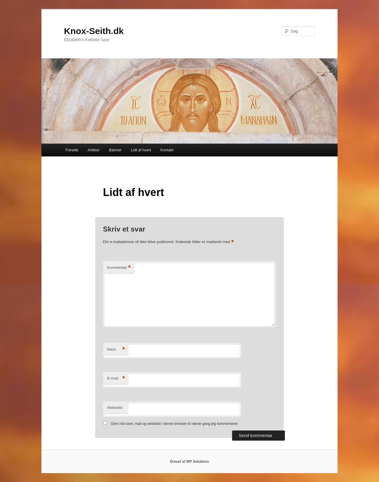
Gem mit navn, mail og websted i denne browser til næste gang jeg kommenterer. (175, 424)
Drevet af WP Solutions (189, 461)
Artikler (93, 150)
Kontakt (167, 150)
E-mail (116, 378)
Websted (114, 407)
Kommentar (119, 268)
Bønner (115, 150)
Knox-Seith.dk (94, 31)
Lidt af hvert (141, 150)
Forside (71, 150)
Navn (116, 349)
